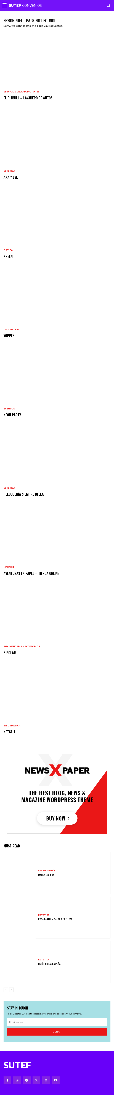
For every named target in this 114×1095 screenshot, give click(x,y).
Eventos (9, 409)
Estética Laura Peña (49, 964)
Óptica (8, 250)
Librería (9, 567)
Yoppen (9, 335)
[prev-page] (6, 990)
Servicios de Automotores (21, 92)
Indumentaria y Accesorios (22, 646)
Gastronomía (46, 871)
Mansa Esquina (46, 875)
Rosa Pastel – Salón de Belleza (55, 919)
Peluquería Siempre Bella (24, 494)
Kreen (8, 256)
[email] (57, 1022)
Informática (12, 726)
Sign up (57, 1031)
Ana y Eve (11, 177)
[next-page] (11, 990)
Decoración (12, 329)
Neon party (12, 414)
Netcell (10, 731)
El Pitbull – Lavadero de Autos (28, 97)
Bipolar (10, 652)
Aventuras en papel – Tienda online (31, 573)
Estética (9, 171)
